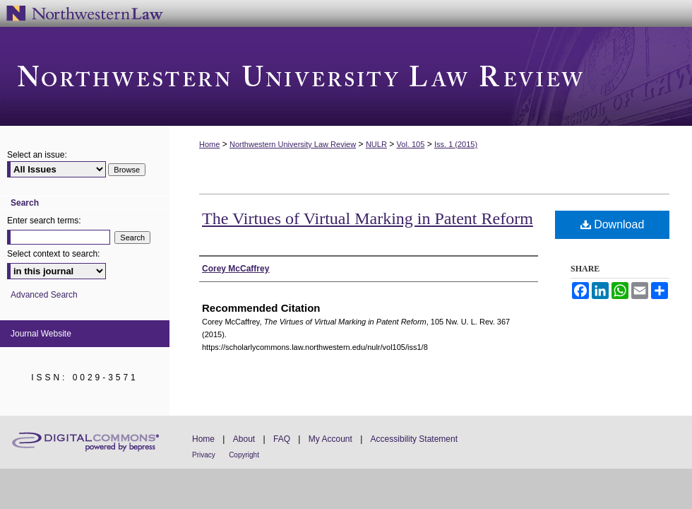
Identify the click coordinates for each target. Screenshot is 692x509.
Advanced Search (44, 295)
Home (209, 144)
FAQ (281, 439)
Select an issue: (37, 155)
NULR (376, 144)
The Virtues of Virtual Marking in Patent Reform (367, 218)
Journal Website (41, 334)
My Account (330, 439)
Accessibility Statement (414, 439)
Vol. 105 (411, 144)
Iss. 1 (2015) (455, 144)
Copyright (244, 455)
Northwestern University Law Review (346, 76)
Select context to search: (53, 254)
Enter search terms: (44, 221)
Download (612, 224)
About (244, 439)
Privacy (203, 455)
